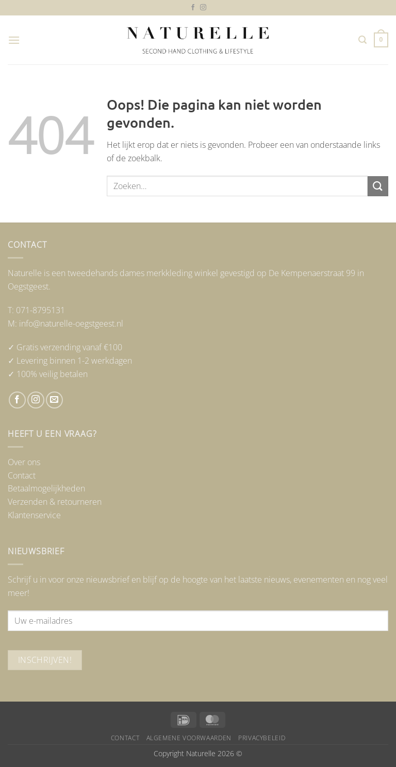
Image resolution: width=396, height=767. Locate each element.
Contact (22, 475)
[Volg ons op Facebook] (193, 7)
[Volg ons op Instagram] (203, 7)
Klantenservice (34, 515)
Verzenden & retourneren (55, 501)
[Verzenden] (378, 186)
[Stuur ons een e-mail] (54, 399)
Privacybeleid (261, 738)
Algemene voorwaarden (189, 738)
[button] (14, 40)
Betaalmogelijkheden (46, 488)
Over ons (24, 462)
